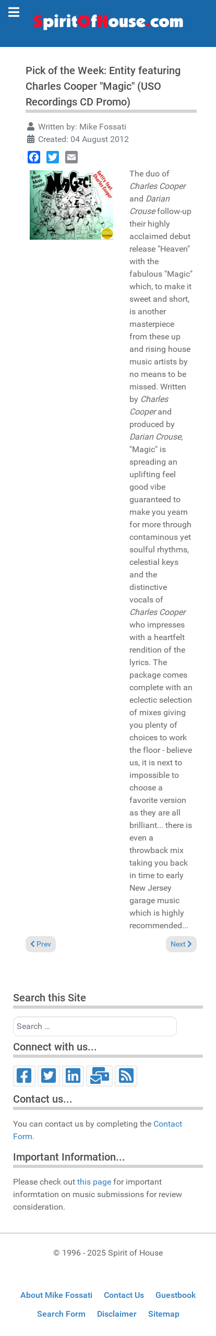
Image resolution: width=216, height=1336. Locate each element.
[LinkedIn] (73, 1076)
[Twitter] (49, 1076)
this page (94, 1182)
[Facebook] (24, 1076)
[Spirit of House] (108, 24)
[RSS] (126, 1076)
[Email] (99, 1076)
